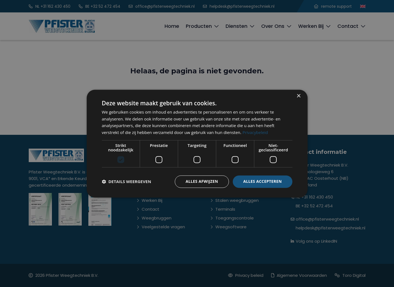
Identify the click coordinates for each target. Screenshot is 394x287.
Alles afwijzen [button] (202, 181)
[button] (126, 181)
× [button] (299, 96)
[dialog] (197, 143)
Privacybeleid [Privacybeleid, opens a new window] (255, 132)
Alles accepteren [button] (262, 181)
